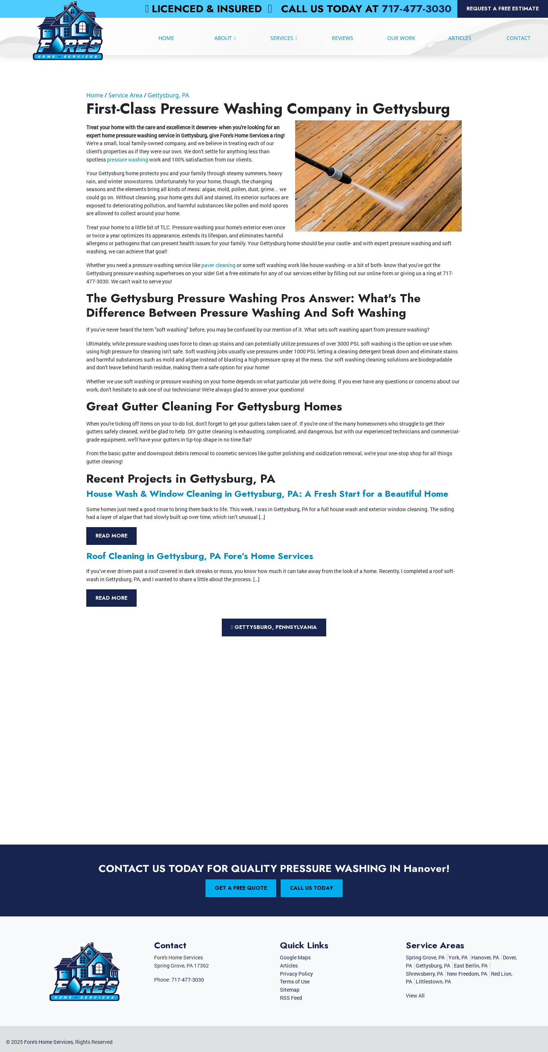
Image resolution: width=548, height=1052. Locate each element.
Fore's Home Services (48, 1041)
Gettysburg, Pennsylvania (274, 627)
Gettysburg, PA (168, 95)
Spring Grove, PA (425, 957)
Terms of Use (295, 981)
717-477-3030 (416, 8)
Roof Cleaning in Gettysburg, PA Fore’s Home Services (199, 555)
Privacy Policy (296, 973)
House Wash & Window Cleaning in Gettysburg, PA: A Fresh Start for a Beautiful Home (267, 493)
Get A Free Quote (241, 888)
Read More (111, 535)
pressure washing (128, 159)
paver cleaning (217, 265)
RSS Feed (291, 997)
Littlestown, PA (433, 981)
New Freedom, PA (467, 973)
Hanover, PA (485, 957)
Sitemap (290, 989)
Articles (289, 965)
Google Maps (295, 957)
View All (415, 995)
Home (94, 95)
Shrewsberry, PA (424, 973)
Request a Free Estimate (503, 8)
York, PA (458, 957)
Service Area (125, 95)
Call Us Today (311, 888)
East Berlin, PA (471, 965)
